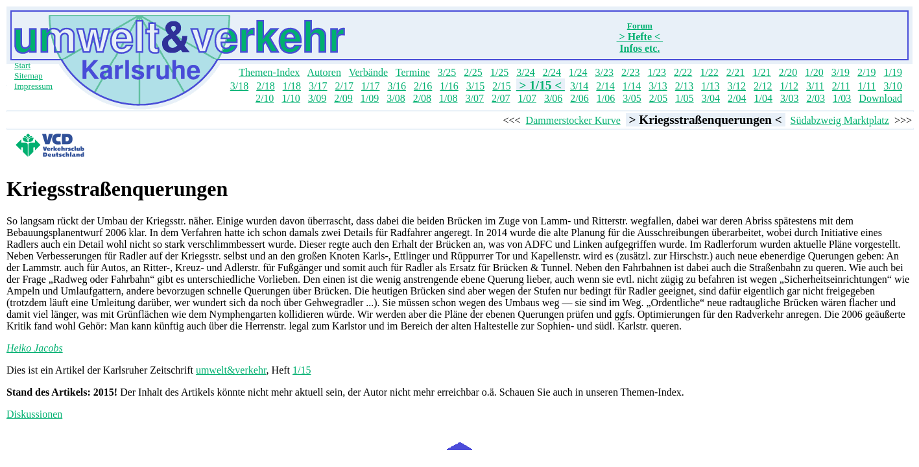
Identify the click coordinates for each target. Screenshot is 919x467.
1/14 (632, 85)
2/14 (605, 85)
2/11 (841, 85)
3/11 (815, 85)
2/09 (343, 98)
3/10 (893, 85)
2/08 (422, 98)
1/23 (656, 72)
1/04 (763, 98)
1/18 (292, 85)
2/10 (265, 98)
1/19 (893, 72)
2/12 (763, 85)
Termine (413, 72)
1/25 (499, 72)
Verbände (368, 72)
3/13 (658, 85)
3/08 (396, 98)
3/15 (475, 85)
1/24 (578, 72)
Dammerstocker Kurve (573, 120)
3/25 (447, 72)
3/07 (475, 98)
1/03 (842, 98)
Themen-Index (269, 72)
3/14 (579, 85)
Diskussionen (34, 414)
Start (22, 65)
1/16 (449, 85)
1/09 (370, 98)
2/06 (579, 98)
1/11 (867, 85)
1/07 (527, 98)
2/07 (501, 98)
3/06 (553, 98)
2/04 (737, 98)
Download (880, 98)
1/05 (684, 98)
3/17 (318, 85)
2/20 (788, 72)
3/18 (239, 85)
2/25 (473, 72)
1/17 (370, 85)
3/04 (711, 98)
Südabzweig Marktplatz (840, 120)
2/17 (344, 85)
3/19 (840, 72)
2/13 (684, 85)
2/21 (735, 72)
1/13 (710, 85)
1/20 (814, 72)
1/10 (290, 98)
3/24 (525, 72)
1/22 (709, 72)
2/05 (658, 98)
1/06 (606, 98)
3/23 (604, 72)
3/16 (396, 85)
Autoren (323, 72)
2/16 (423, 85)
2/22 (683, 72)
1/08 (448, 98)
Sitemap (28, 75)
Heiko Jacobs (34, 347)
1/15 (301, 370)
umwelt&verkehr (231, 370)
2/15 (501, 85)
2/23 (630, 72)
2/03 (815, 98)
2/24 (552, 72)
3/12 (737, 85)
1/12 (789, 85)
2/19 (866, 72)
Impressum (33, 86)
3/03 (789, 98)
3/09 (317, 98)
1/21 (761, 72)
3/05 (632, 98)
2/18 (265, 85)
